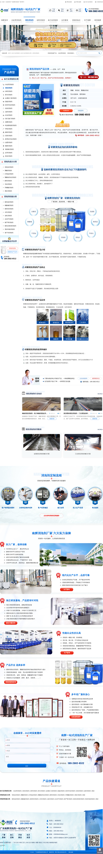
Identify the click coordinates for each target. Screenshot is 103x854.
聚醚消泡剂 (8, 170)
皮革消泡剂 (8, 152)
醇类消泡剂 (8, 181)
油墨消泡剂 (8, 142)
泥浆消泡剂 (8, 135)
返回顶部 (99, 852)
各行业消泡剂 (89, 2)
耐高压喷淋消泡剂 (10, 226)
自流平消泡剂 (9, 219)
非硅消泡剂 (8, 184)
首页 (9, 53)
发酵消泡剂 (8, 122)
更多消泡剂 (8, 156)
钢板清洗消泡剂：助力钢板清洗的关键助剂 (35, 413)
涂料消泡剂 (8, 91)
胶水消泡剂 (8, 95)
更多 (93, 791)
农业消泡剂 (8, 115)
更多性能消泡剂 (10, 229)
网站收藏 (69, 2)
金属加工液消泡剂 (11, 98)
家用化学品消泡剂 (11, 139)
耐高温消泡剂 (9, 202)
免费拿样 (66, 110)
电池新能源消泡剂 (11, 125)
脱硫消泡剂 (8, 101)
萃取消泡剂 (8, 129)
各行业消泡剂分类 (26, 53)
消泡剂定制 (12, 248)
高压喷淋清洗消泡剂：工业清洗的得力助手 (77, 413)
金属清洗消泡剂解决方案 (42, 454)
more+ (100, 394)
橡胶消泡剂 (8, 146)
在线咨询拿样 (75, 717)
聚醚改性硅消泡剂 (10, 177)
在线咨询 (80, 110)
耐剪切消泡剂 (9, 209)
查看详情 (52, 418)
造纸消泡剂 (8, 108)
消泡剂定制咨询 (10, 682)
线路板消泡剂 (9, 149)
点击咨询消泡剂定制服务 (51, 515)
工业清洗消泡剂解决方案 (83, 454)
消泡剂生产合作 (12, 252)
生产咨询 (67, 589)
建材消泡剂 (8, 132)
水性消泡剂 (8, 212)
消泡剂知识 (100, 2)
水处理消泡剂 (62, 53)
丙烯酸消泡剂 (9, 187)
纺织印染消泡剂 (10, 105)
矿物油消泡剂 (9, 174)
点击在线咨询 (83, 378)
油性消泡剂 (8, 215)
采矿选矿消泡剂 (10, 118)
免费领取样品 (96, 378)
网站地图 (78, 2)
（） (60, 852)
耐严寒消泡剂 (9, 222)
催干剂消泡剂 (9, 232)
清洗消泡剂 (36, 53)
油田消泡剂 (8, 112)
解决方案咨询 (10, 623)
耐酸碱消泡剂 (9, 205)
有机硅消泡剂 (9, 167)
